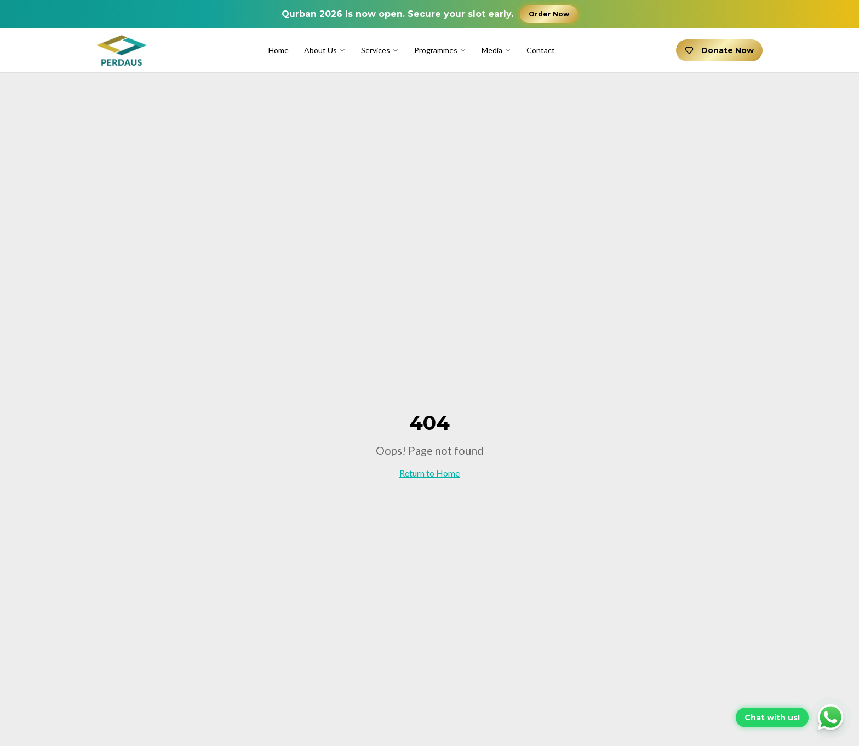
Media (496, 50)
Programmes (440, 50)
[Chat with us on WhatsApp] (791, 717)
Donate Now (719, 50)
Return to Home (429, 473)
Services (380, 50)
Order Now (549, 14)
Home (278, 50)
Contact (540, 50)
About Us (325, 50)
